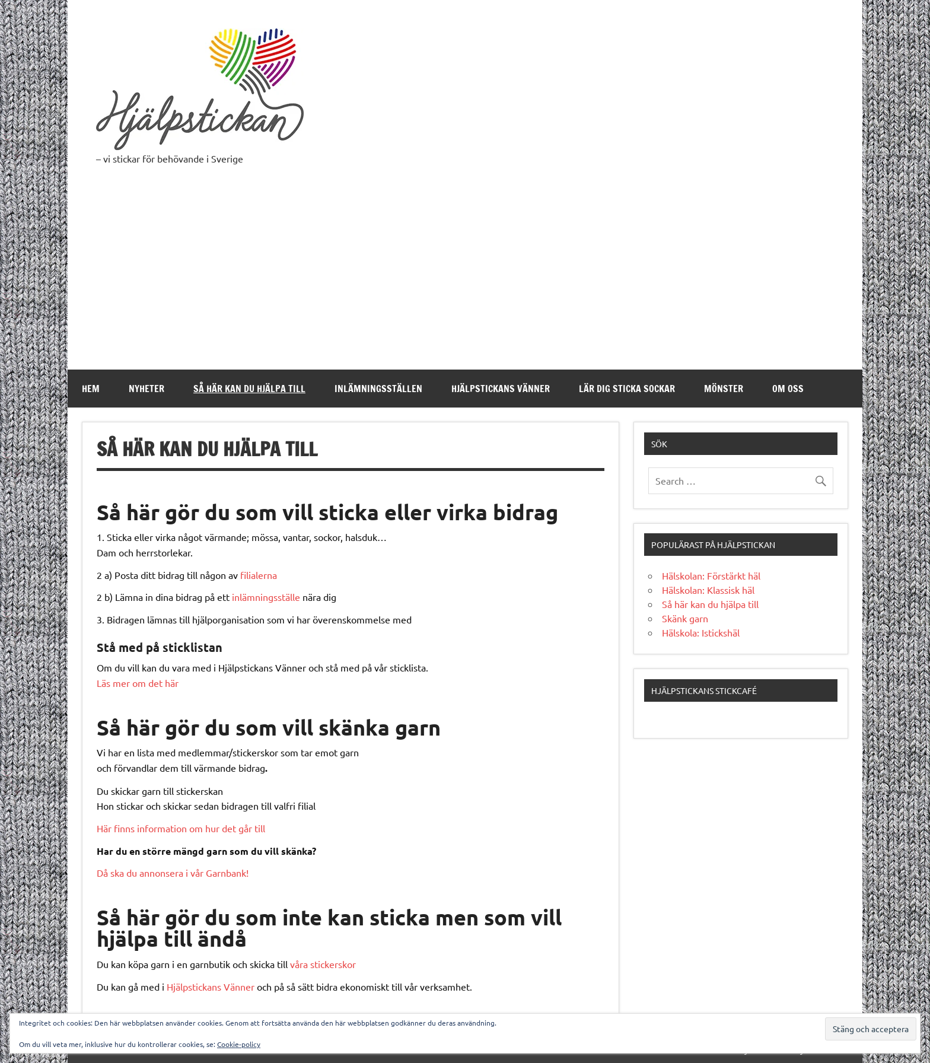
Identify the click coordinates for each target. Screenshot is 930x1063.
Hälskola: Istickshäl (701, 632)
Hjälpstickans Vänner (500, 388)
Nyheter (146, 388)
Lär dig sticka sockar (627, 388)
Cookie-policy (238, 1044)
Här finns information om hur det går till (181, 828)
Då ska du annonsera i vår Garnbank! (173, 873)
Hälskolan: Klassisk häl (708, 590)
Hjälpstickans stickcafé (704, 690)
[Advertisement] (465, 281)
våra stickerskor (323, 964)
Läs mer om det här (138, 683)
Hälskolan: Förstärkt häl (711, 575)
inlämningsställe (266, 597)
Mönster (723, 388)
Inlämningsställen (378, 388)
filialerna (258, 575)
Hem (91, 388)
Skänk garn (685, 618)
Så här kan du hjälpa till (249, 388)
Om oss (788, 388)
